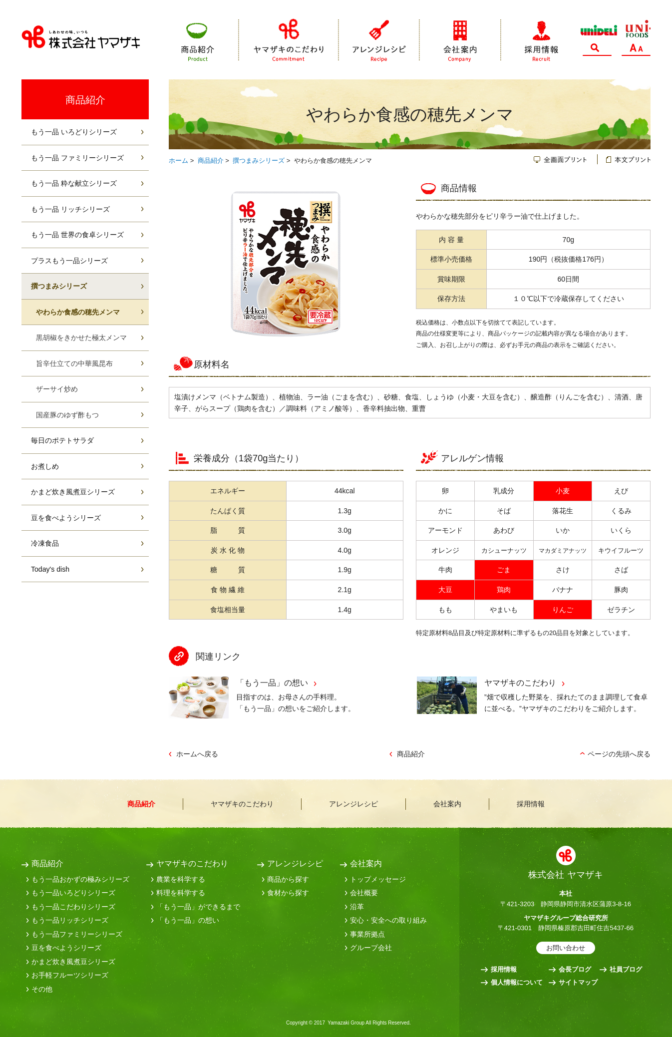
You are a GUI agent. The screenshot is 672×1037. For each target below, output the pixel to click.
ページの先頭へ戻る (619, 754)
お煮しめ (45, 466)
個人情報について (517, 982)
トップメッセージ (378, 879)
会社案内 (460, 40)
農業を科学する (180, 879)
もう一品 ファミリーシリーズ (77, 158)
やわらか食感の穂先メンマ (78, 312)
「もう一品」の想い (272, 682)
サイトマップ (578, 982)
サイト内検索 (597, 49)
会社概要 (364, 893)
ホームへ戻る (197, 754)
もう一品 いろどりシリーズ (74, 132)
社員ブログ (626, 969)
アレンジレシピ (379, 40)
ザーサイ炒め (57, 389)
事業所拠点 (367, 934)
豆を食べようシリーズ (66, 518)
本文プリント (624, 159)
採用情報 (529, 40)
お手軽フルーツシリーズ (69, 975)
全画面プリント (566, 159)
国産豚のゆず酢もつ (67, 415)
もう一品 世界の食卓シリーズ (77, 235)
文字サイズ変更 (636, 49)
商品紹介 (210, 40)
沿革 (357, 907)
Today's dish (50, 569)
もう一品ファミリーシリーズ (76, 934)
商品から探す (288, 879)
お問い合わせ (565, 948)
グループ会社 (371, 948)
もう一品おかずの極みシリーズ (80, 879)
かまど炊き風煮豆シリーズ (73, 492)
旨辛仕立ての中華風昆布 (74, 363)
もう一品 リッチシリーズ (70, 209)
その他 (41, 989)
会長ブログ (575, 969)
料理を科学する (180, 893)
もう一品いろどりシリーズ (73, 893)
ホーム (178, 160)
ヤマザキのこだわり (289, 40)
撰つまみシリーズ (259, 160)
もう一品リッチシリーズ (69, 920)
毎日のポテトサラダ (62, 440)
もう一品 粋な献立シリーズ (74, 183)
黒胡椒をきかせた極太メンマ (81, 338)
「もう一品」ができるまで (198, 907)
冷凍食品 (45, 543)
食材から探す (288, 893)
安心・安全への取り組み (388, 920)
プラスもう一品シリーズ (69, 261)
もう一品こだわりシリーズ (73, 907)
